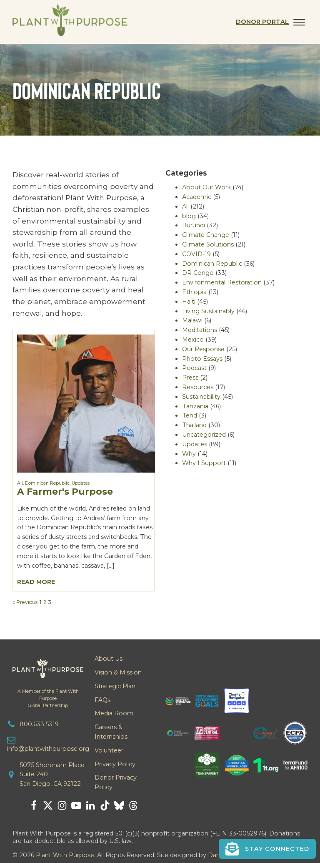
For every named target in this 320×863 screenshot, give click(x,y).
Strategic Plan (115, 686)
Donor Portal (262, 21)
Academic (196, 197)
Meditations (199, 330)
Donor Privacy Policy (116, 782)
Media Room (114, 713)
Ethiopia (194, 292)
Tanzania (195, 406)
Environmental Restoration (222, 282)
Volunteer (109, 750)
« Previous (25, 602)
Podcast (194, 368)
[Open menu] (299, 22)
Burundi (193, 225)
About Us (108, 658)
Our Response (203, 349)
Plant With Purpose (65, 855)
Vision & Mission (118, 672)
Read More (36, 582)
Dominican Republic (47, 483)
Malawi (192, 320)
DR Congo (198, 273)
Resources (197, 387)
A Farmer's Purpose (65, 491)
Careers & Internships (111, 731)
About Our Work (206, 187)
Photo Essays (202, 358)
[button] (267, 849)
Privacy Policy (115, 764)
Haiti (188, 301)
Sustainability (201, 396)
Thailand (194, 425)
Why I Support (204, 463)
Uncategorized (204, 434)
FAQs (102, 700)
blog (189, 216)
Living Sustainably (208, 311)
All (20, 483)
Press (190, 377)
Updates (81, 483)
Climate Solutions (208, 244)
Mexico (193, 339)
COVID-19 (196, 254)
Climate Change (205, 235)
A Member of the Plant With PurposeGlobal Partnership (48, 698)
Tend (189, 415)
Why (189, 454)
